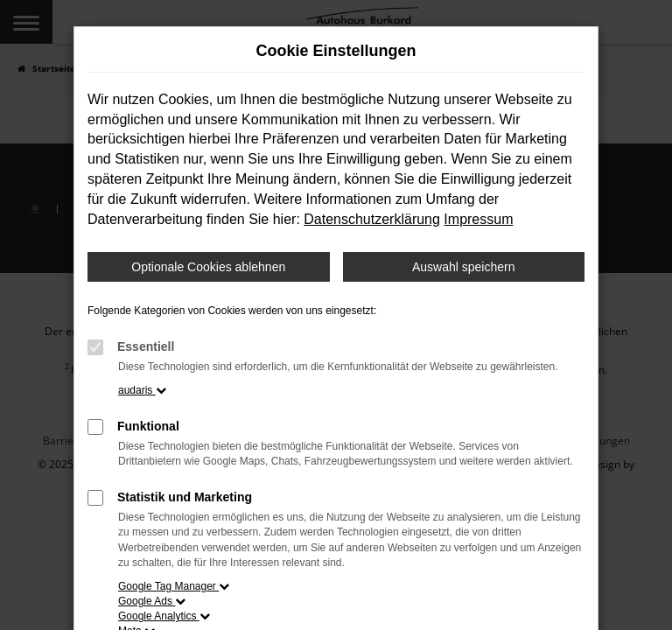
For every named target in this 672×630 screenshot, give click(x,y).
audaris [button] (142, 390)
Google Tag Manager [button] (173, 586)
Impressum (478, 219)
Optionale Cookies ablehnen (208, 267)
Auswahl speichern (463, 267)
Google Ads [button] (152, 601)
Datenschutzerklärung (372, 219)
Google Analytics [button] (164, 616)
